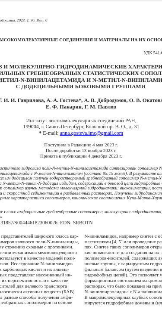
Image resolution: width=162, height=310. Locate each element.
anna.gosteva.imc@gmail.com (91, 133)
